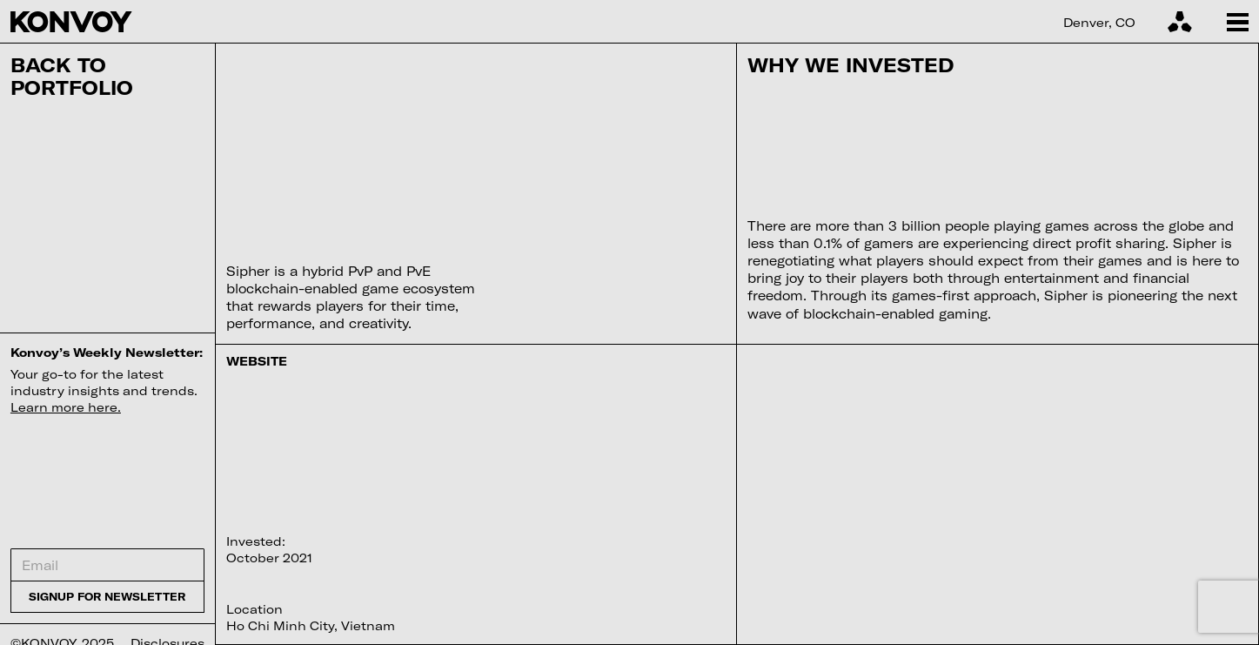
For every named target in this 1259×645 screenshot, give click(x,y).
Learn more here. (65, 407)
